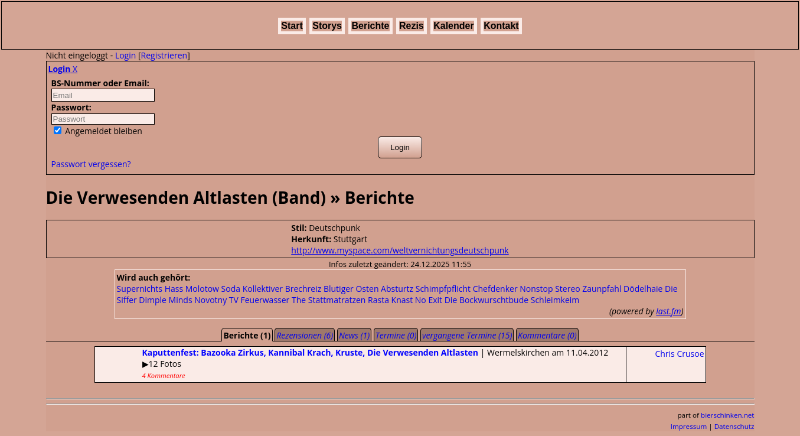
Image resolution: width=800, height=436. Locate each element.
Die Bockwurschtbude (486, 299)
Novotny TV (216, 299)
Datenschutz (734, 426)
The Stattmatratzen (328, 299)
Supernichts (140, 288)
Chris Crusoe (679, 353)
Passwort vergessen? (91, 164)
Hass (174, 288)
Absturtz (397, 288)
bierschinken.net (728, 415)
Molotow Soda (212, 288)
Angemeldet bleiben (98, 130)
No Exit (428, 299)
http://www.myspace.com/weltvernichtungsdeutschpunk (399, 250)
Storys (327, 26)
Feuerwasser (265, 299)
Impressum (689, 426)
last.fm (668, 311)
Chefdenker (495, 288)
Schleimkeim (555, 299)
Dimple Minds (165, 299)
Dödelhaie (642, 288)
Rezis (411, 26)
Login (125, 55)
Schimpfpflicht (443, 288)
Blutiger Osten (351, 288)
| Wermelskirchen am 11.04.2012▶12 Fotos (352, 363)
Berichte (370, 26)
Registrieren (164, 55)
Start (291, 26)
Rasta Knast (390, 299)
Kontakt (501, 26)
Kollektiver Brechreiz (282, 288)
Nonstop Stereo (550, 288)
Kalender (453, 26)
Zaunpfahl (601, 288)
